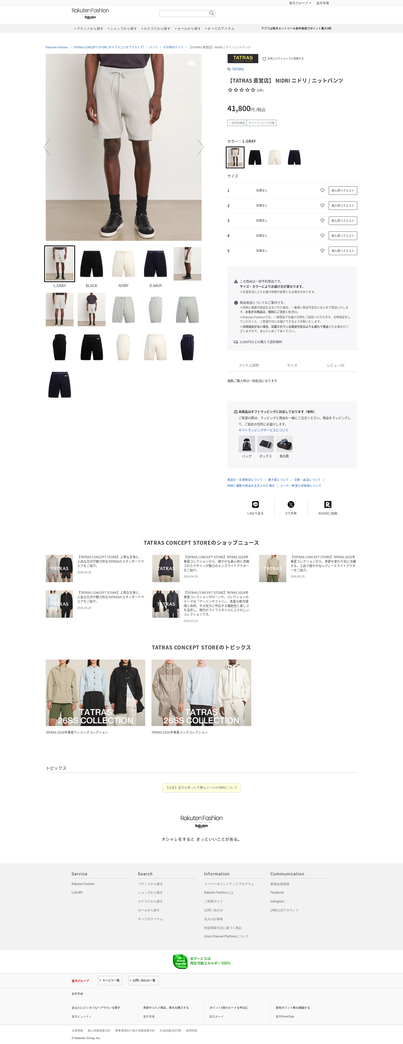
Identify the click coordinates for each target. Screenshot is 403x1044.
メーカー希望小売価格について (301, 485)
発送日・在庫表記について (245, 479)
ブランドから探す (150, 884)
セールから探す (149, 910)
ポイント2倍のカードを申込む (228, 1007)
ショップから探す (150, 892)
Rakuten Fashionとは (219, 892)
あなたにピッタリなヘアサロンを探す (96, 1007)
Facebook (277, 892)
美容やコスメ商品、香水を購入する (166, 1007)
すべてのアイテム (150, 919)
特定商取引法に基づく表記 (223, 928)
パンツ (153, 47)
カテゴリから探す (150, 901)
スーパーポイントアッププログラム (229, 884)
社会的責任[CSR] (170, 1030)
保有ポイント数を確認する (293, 1007)
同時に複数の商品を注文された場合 (251, 485)
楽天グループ (298, 3)
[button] (47, 147)
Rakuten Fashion (112, 13)
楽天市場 (322, 3)
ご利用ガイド (213, 901)
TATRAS (238, 69)
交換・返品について (307, 479)
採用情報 (191, 1030)
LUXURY (77, 892)
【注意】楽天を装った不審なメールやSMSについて (201, 787)
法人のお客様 (213, 919)
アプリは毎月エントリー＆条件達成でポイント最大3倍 (296, 28)
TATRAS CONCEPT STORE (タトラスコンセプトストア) (108, 47)
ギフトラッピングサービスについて (263, 430)
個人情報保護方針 (99, 1030)
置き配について (278, 479)
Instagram (277, 901)
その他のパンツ (173, 47)
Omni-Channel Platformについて (226, 936)
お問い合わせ (213, 910)
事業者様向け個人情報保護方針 (135, 1030)
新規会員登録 (279, 884)
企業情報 (77, 1030)
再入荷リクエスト (343, 190)
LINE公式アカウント (284, 910)
